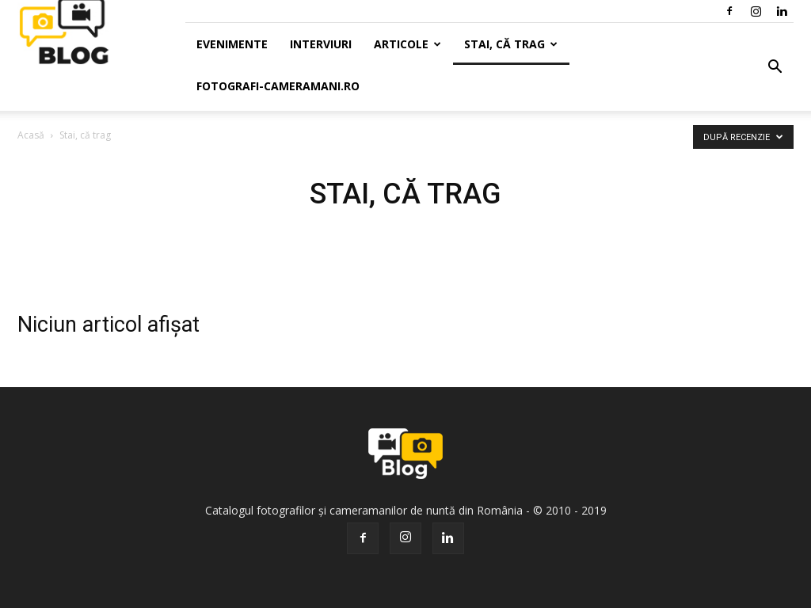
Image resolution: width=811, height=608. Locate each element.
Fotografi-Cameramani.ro (278, 85)
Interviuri (321, 43)
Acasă (30, 135)
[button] (775, 67)
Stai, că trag (511, 43)
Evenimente (232, 43)
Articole (407, 43)
